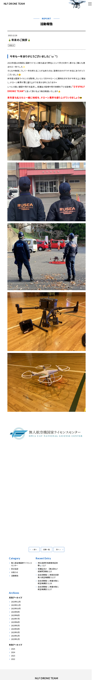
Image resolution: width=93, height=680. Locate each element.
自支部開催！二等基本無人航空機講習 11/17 (46, 590)
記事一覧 (46, 552)
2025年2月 (67, 604)
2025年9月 (67, 580)
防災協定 (14, 571)
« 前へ (34, 552)
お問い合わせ (66, 650)
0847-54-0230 (37, 666)
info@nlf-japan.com (57, 666)
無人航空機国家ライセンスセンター (21, 566)
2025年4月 (67, 597)
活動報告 (46, 24)
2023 (65, 624)
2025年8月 (67, 583)
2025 (65, 617)
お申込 (55, 650)
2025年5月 (67, 594)
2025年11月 (68, 573)
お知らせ (11, 45)
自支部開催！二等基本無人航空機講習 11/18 (46, 584)
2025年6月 (67, 590)
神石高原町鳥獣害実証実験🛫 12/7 (47, 566)
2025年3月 (67, 600)
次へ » (58, 552)
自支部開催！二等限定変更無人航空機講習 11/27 (47, 578)
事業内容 (25, 650)
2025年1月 (67, 607)
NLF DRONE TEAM (14, 3)
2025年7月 (67, 587)
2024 (65, 620)
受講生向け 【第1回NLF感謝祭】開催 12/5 (47, 572)
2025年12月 (68, 570)
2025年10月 (68, 577)
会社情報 (45, 650)
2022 (65, 627)
